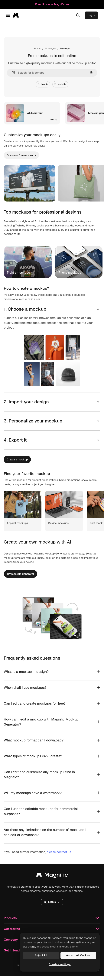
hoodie (43, 84)
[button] (12, 72)
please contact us (59, 852)
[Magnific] (17, 15)
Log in (91, 15)
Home (37, 48)
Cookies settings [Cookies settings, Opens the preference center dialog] (59, 964)
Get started (52, 929)
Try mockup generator (20, 574)
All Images (50, 48)
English (52, 901)
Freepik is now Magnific (52, 4)
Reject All (41, 955)
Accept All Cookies (78, 955)
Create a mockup (17, 459)
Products (52, 918)
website (60, 84)
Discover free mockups (21, 155)
